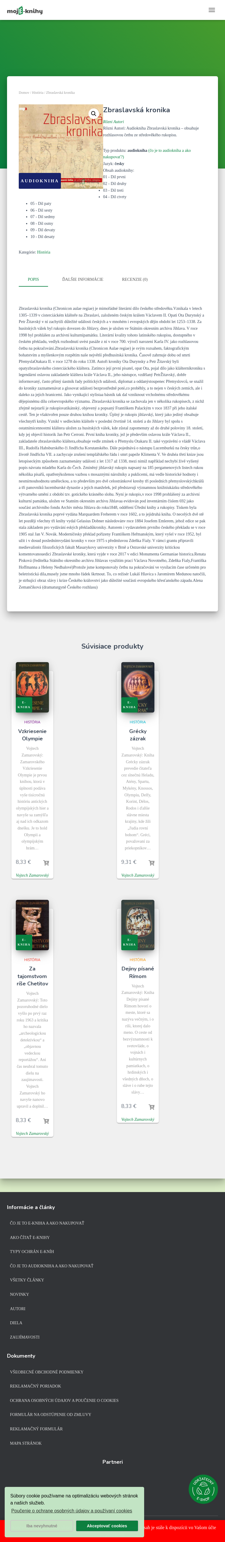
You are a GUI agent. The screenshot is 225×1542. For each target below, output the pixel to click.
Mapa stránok (26, 1443)
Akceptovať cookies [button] (107, 1526)
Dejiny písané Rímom (138, 971)
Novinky (19, 1294)
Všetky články (27, 1280)
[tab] (38, 280)
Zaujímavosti (25, 1337)
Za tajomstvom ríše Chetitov (32, 975)
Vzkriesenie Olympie (32, 734)
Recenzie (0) (134, 279)
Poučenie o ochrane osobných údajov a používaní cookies (71, 1510)
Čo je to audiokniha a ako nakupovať (51, 1266)
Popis (33, 279)
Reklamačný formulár (36, 1429)
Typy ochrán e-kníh (32, 1251)
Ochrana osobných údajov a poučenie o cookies (64, 1400)
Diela (16, 1323)
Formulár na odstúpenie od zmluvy (50, 1414)
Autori (17, 1309)
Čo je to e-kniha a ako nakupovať (47, 1223)
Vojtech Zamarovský (32, 874)
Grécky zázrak (137, 734)
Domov (24, 93)
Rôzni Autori (113, 122)
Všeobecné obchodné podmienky (46, 1372)
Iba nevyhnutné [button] (41, 1526)
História (37, 93)
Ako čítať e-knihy (30, 1237)
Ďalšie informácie (82, 279)
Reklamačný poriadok (35, 1386)
